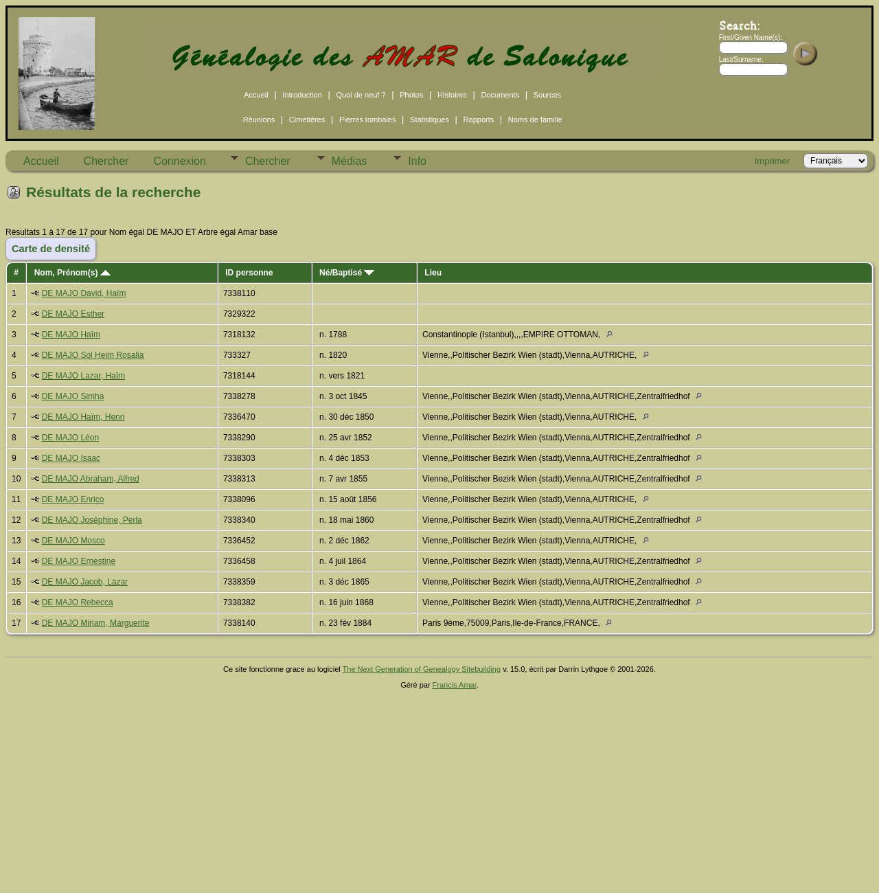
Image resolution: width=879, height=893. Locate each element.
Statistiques (429, 119)
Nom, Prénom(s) (72, 273)
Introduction (301, 95)
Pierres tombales (367, 119)
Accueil (256, 95)
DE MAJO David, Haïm (84, 293)
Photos (411, 95)
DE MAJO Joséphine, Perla (92, 520)
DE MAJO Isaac (71, 458)
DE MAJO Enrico (73, 499)
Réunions (259, 119)
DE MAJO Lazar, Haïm (83, 376)
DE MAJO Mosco (73, 540)
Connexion (179, 161)
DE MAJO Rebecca (77, 602)
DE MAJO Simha (73, 396)
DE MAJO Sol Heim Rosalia (93, 355)
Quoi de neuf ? (360, 95)
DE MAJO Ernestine (78, 561)
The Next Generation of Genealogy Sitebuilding (422, 669)
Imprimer (772, 161)
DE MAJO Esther (73, 314)
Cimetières (307, 119)
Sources (547, 95)
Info (417, 161)
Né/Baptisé (346, 273)
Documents (500, 95)
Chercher (106, 161)
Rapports (479, 119)
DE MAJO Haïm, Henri (83, 417)
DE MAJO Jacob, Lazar (85, 582)
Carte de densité (51, 248)
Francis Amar (455, 685)
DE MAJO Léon (70, 437)
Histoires (452, 95)
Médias (349, 161)
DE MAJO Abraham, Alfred (90, 479)
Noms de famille (535, 119)
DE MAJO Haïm (71, 334)
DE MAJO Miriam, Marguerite (96, 623)
